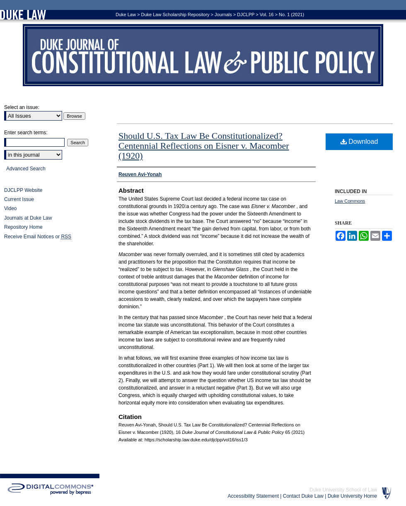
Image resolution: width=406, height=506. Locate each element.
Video (10, 208)
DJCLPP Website (23, 190)
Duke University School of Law (343, 490)
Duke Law (126, 14)
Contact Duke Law (303, 496)
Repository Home (23, 227)
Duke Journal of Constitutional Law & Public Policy (203, 55)
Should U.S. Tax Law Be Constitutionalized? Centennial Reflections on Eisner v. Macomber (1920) (203, 146)
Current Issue (19, 199)
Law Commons (350, 201)
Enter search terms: (26, 133)
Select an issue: (21, 107)
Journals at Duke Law (28, 218)
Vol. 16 (267, 14)
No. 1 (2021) (291, 14)
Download (359, 141)
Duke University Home (352, 496)
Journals (223, 14)
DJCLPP (245, 14)
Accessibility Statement (253, 496)
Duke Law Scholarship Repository (175, 14)
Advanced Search (26, 169)
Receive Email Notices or (37, 237)
